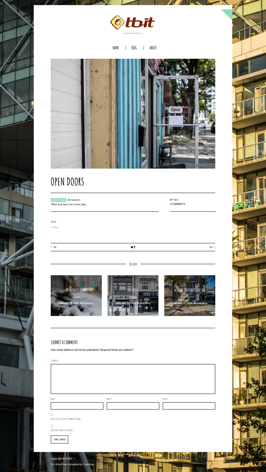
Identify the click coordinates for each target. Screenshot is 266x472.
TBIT (176, 199)
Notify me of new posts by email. (62, 430)
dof (71, 204)
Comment (55, 360)
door (77, 204)
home (116, 47)
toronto (75, 200)
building (63, 204)
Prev (55, 247)
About (153, 47)
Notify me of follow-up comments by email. (66, 419)
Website (165, 399)
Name (53, 399)
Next (211, 247)
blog (134, 47)
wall (84, 204)
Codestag (90, 464)
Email (109, 399)
